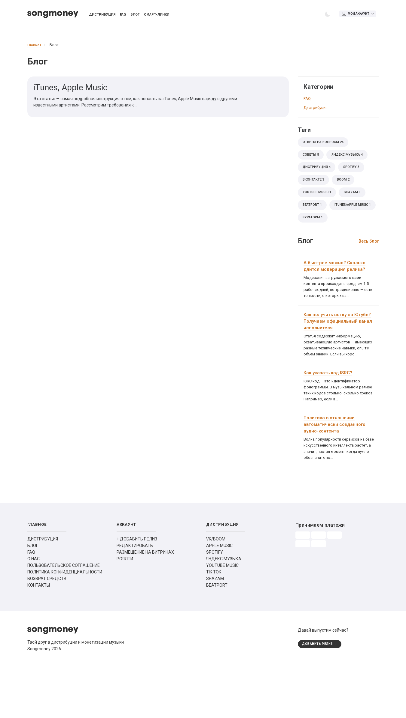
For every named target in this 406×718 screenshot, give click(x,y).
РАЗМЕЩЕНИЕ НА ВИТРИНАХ (145, 597)
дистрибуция (318, 173)
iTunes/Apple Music (323, 228)
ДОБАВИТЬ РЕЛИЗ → (322, 690)
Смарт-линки (156, 15)
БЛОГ (32, 591)
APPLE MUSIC (219, 591)
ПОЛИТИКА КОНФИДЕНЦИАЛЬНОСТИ (64, 617)
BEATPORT (216, 630)
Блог (134, 15)
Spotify (356, 173)
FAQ (123, 15)
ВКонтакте (314, 187)
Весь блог (369, 266)
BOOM (347, 187)
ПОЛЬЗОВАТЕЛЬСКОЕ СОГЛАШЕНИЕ (63, 611)
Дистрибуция (102, 15)
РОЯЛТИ (125, 604)
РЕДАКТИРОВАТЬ (135, 591)
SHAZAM (215, 624)
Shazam (357, 201)
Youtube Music (318, 201)
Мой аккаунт (357, 14)
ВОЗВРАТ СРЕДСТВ (46, 624)
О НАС (33, 604)
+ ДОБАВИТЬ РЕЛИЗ (137, 584)
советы (312, 159)
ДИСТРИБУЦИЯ (42, 584)
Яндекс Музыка (351, 159)
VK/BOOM (215, 584)
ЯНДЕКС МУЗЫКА (223, 604)
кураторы (314, 242)
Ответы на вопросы (325, 145)
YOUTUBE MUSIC (222, 611)
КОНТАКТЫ (38, 630)
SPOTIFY (214, 597)
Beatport (314, 214)
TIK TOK (213, 617)
